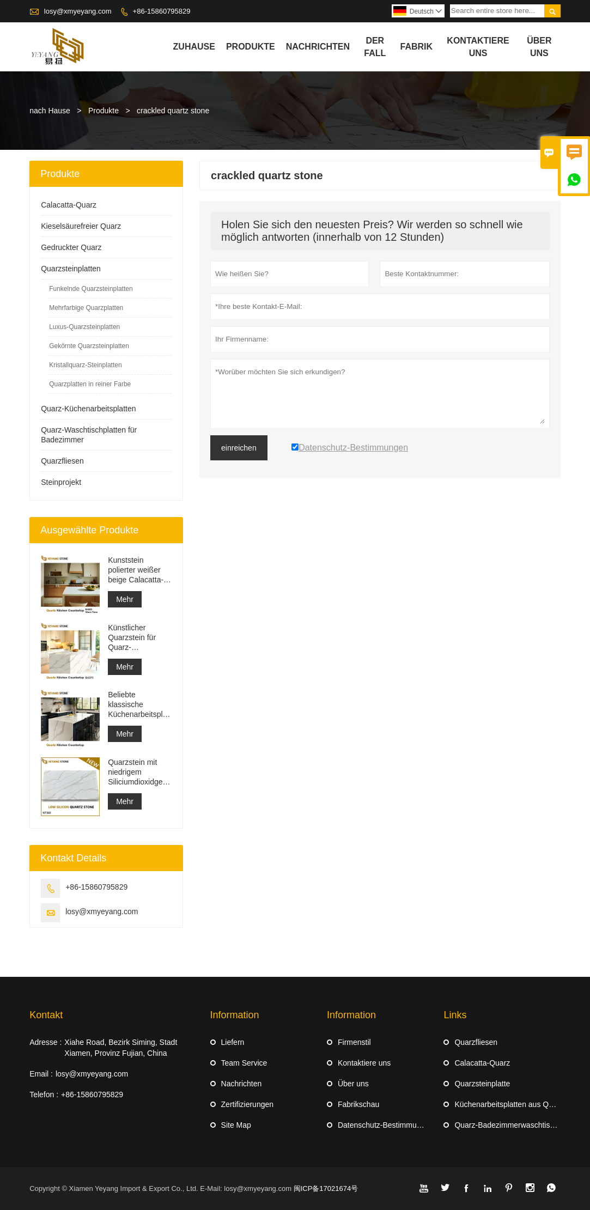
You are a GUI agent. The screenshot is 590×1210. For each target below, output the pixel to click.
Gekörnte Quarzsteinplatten (89, 346)
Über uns (539, 47)
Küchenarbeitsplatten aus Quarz (508, 1104)
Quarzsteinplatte (482, 1083)
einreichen (239, 447)
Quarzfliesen (62, 461)
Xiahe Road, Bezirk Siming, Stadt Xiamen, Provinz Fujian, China (120, 1047)
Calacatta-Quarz (68, 204)
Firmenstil (354, 1042)
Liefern (233, 1042)
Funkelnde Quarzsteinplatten (90, 289)
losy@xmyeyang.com (78, 11)
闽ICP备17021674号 (326, 1188)
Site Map (236, 1125)
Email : (41, 1073)
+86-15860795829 (162, 11)
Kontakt (46, 1015)
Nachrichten (318, 46)
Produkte (250, 46)
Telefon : (43, 1094)
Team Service (244, 1063)
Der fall (375, 47)
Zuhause (194, 46)
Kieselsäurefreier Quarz (81, 226)
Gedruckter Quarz (71, 247)
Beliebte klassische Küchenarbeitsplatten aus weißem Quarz (140, 704)
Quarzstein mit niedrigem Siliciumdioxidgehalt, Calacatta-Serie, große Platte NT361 (140, 772)
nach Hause (49, 110)
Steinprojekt (61, 482)
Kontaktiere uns (364, 1063)
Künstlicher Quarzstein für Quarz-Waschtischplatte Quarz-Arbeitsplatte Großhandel (136, 637)
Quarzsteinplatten (71, 268)
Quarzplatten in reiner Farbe (90, 384)
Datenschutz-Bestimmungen (386, 1125)
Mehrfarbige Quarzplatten (86, 308)
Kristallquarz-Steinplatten (85, 365)
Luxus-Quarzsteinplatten (84, 327)
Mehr (124, 599)
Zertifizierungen (247, 1104)
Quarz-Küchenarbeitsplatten (88, 408)
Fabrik (416, 46)
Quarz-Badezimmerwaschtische (508, 1125)
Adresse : (45, 1042)
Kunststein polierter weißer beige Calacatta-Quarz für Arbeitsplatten (135, 570)
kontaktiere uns (478, 47)
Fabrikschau (358, 1104)
